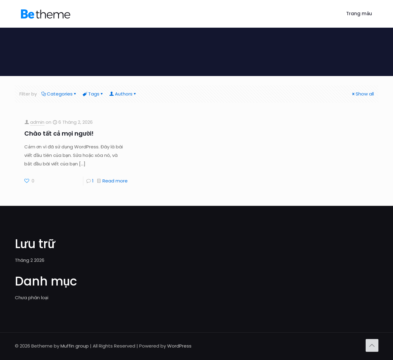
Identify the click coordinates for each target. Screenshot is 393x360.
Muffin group (74, 346)
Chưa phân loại (31, 297)
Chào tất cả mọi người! (59, 133)
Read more (115, 181)
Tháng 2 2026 (29, 260)
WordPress (179, 346)
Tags (93, 94)
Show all (362, 94)
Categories (59, 94)
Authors (123, 94)
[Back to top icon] (372, 345)
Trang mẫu (359, 13)
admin (37, 122)
